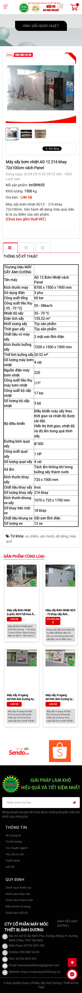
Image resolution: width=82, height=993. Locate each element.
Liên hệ (9, 866)
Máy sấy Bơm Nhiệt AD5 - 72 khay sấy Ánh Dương (60, 613)
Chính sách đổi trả (16, 912)
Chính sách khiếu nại (18, 887)
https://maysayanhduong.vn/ (41, 972)
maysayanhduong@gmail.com (38, 965)
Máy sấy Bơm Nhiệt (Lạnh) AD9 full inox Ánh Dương (22, 613)
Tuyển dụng (12, 860)
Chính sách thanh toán (19, 900)
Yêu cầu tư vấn (14, 854)
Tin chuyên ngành (16, 848)
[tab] (10, 248)
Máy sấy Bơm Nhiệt (41, 26)
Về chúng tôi (13, 835)
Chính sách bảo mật (17, 894)
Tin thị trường (13, 841)
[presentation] (10, 87)
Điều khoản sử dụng (17, 906)
